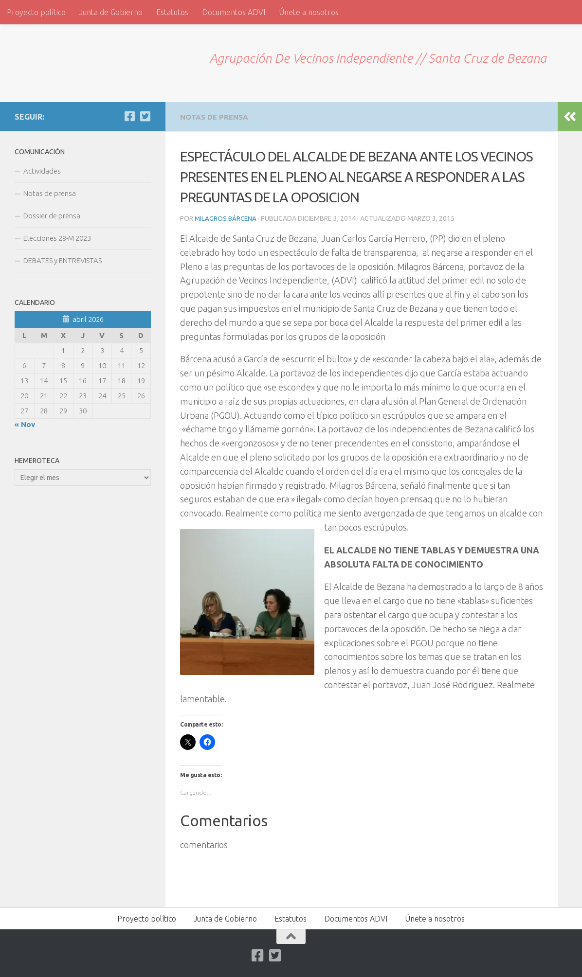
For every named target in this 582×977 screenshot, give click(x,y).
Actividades (42, 171)
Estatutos (172, 12)
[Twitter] (145, 116)
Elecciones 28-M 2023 (57, 238)
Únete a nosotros (309, 12)
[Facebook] (129, 116)
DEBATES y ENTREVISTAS (62, 260)
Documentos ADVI (233, 12)
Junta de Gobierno (111, 12)
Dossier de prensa (51, 216)
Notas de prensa (216, 116)
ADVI (39, 57)
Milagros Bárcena (226, 218)
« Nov (25, 424)
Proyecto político (36, 12)
